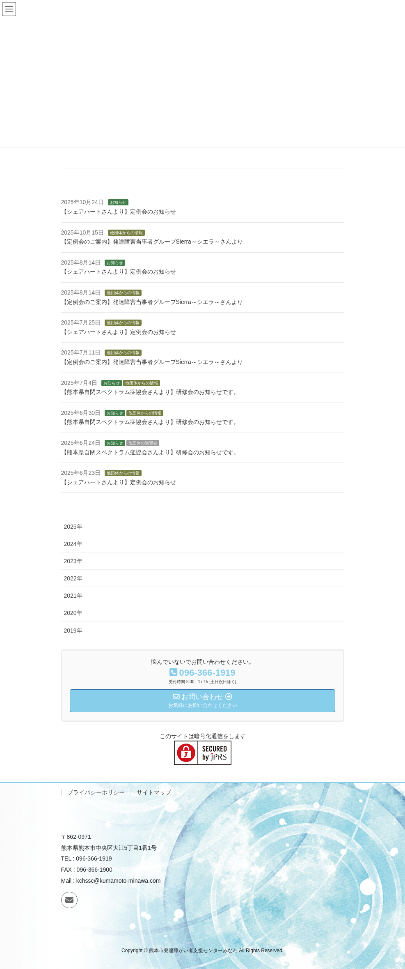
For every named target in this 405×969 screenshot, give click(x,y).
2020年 (73, 613)
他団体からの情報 (126, 232)
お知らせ (118, 202)
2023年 (73, 561)
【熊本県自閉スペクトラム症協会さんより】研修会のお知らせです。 (150, 392)
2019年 (73, 630)
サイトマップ (154, 792)
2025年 (73, 526)
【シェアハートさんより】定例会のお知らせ (118, 211)
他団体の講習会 (142, 443)
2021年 (73, 595)
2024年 (73, 544)
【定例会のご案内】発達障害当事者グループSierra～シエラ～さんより (152, 241)
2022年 (73, 578)
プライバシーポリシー (96, 792)
